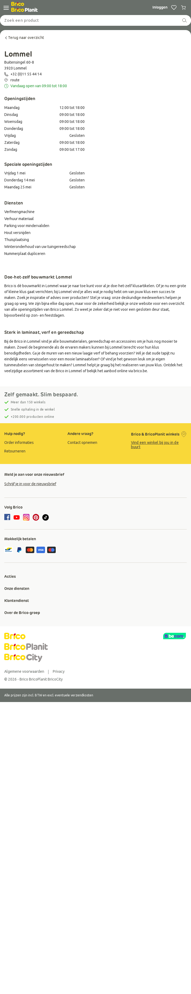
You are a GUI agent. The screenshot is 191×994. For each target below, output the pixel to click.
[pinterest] (36, 517)
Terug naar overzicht (24, 37)
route (15, 80)
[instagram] (26, 517)
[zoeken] (184, 20)
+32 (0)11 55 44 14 (26, 74)
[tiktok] (45, 517)
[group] (32, 442)
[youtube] (16, 517)
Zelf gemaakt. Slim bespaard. (41, 394)
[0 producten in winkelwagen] (183, 7)
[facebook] (8, 517)
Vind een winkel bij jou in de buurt (155, 444)
